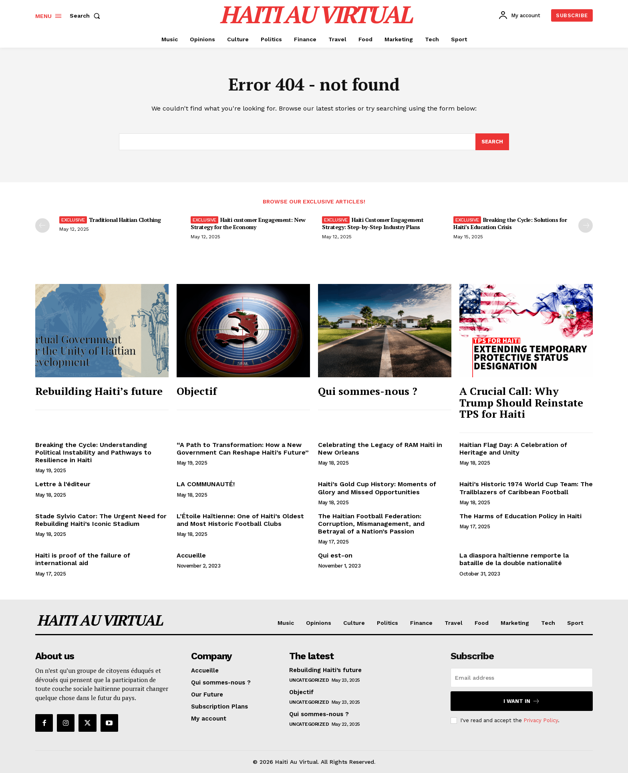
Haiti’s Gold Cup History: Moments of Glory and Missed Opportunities (377, 487)
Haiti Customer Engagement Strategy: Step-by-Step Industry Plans (372, 223)
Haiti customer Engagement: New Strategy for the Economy (248, 223)
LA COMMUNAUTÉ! (206, 484)
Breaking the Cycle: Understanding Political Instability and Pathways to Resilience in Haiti (93, 452)
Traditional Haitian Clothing (125, 219)
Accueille (191, 555)
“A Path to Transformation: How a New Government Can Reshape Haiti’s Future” (243, 448)
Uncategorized (309, 680)
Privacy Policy (540, 720)
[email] (522, 677)
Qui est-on (335, 555)
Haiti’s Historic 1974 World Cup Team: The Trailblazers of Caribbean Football (526, 487)
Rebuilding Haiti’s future (99, 391)
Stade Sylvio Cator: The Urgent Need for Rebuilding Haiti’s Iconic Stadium (101, 519)
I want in (521, 701)
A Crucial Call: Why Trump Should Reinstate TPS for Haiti (521, 402)
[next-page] (585, 225)
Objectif (197, 391)
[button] (86, 15)
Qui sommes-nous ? (367, 391)
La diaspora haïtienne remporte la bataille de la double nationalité (514, 559)
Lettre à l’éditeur (63, 484)
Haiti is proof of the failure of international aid (82, 559)
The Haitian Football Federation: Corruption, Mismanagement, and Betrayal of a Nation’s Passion (371, 523)
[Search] (492, 141)
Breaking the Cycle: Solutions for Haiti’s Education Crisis (510, 223)
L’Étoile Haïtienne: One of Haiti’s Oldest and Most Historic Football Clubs (240, 519)
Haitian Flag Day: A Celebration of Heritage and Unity (513, 448)
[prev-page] (42, 225)
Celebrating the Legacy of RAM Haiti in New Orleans (380, 448)
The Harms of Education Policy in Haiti (520, 516)
